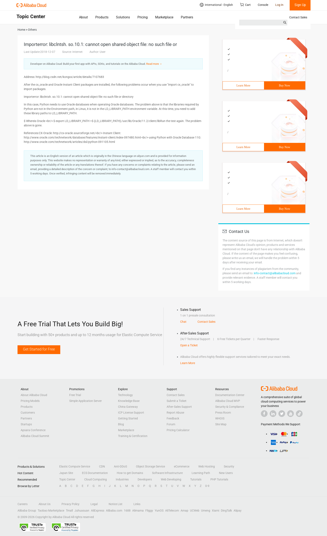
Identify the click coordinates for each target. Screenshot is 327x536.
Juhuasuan (81, 510)
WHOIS (219, 418)
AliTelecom (172, 510)
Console (263, 4)
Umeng (205, 510)
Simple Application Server (85, 401)
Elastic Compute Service (74, 466)
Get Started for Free (39, 349)
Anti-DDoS (120, 466)
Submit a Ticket (176, 401)
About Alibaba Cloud (34, 395)
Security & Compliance (229, 406)
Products (101, 17)
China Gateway (128, 406)
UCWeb (194, 510)
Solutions (123, 17)
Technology (125, 395)
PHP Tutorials (219, 479)
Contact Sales (298, 17)
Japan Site (66, 473)
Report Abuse (175, 412)
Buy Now (284, 85)
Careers (23, 504)
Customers (28, 412)
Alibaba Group (27, 510)
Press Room (223, 412)
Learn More (243, 85)
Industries (122, 479)
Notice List (115, 504)
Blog (121, 424)
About (83, 17)
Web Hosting (206, 466)
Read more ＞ (154, 63)
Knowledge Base (129, 401)
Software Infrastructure (167, 473)
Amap (184, 510)
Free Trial (75, 395)
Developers (145, 479)
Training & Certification (132, 436)
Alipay (237, 510)
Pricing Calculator (178, 430)
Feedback (173, 418)
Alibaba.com (114, 510)
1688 (127, 510)
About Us (44, 504)
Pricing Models (30, 401)
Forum (171, 424)
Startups (26, 424)
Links (136, 504)
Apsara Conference (33, 430)
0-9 (207, 486)
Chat (183, 321)
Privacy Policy (70, 504)
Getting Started (128, 418)
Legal (94, 504)
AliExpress (97, 510)
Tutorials (195, 479)
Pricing (142, 17)
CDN (102, 466)
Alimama (138, 510)
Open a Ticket (189, 345)
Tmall (69, 510)
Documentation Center (229, 395)
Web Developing (171, 479)
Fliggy (149, 510)
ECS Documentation (95, 473)
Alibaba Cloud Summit (35, 436)
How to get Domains (130, 473)
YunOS (159, 510)
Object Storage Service (150, 466)
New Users (226, 473)
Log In (279, 4)
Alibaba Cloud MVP (227, 401)
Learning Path (201, 473)
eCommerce (181, 466)
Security (229, 466)
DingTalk (226, 510)
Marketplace (164, 17)
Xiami (215, 510)
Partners (187, 17)
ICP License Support (131, 412)
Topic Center (67, 479)
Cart (245, 4)
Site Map (220, 424)
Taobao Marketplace (51, 510)
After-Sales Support (179, 406)
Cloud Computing (95, 479)
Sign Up (300, 5)
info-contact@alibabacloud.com (275, 273)
